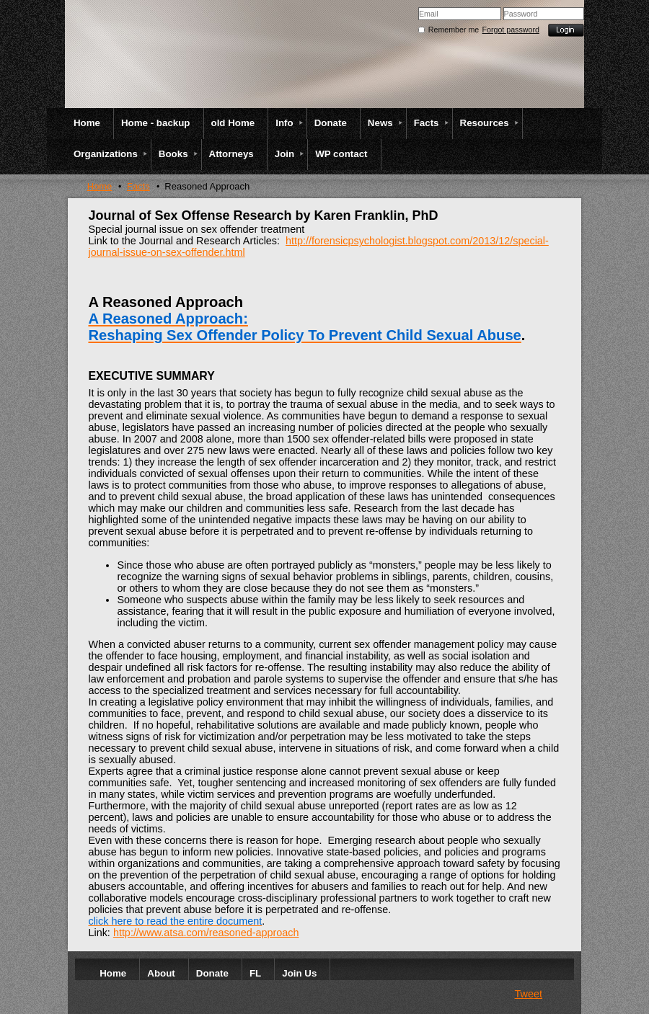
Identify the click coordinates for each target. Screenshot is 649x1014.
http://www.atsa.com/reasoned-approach (206, 932)
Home (99, 186)
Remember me (453, 29)
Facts (138, 186)
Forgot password (510, 29)
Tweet (528, 994)
